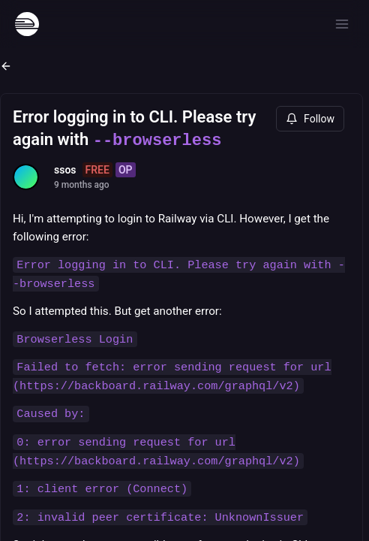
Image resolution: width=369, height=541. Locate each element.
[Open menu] (342, 24)
